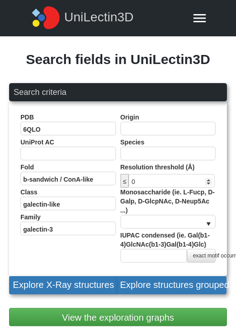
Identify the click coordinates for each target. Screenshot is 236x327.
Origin (168, 124)
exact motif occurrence (204, 256)
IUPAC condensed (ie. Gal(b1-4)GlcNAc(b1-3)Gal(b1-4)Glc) (168, 247)
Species (168, 149)
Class (68, 199)
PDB (68, 124)
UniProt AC (68, 149)
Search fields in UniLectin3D (118, 59)
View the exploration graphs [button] (118, 317)
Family (68, 224)
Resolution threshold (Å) (158, 167)
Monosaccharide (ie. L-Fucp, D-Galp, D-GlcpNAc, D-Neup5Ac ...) (168, 208)
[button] (63, 285)
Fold (68, 174)
